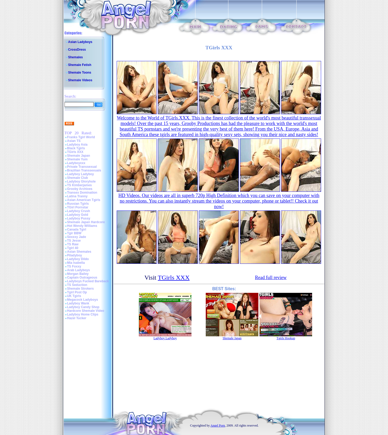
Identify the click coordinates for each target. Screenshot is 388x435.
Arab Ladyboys (78, 270)
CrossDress (77, 49)
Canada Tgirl (76, 229)
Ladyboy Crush (78, 211)
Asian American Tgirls (83, 200)
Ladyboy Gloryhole (81, 181)
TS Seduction (77, 285)
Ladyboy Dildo (78, 259)
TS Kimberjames (79, 185)
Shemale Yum (77, 159)
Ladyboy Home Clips (83, 314)
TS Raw (72, 244)
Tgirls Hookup (286, 338)
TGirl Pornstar (78, 207)
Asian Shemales (79, 252)
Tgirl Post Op (77, 292)
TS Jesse (74, 240)
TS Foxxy (74, 266)
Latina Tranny (77, 196)
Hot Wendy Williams (82, 226)
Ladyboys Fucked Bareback (88, 281)
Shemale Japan (78, 155)
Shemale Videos (80, 80)
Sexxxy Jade (76, 237)
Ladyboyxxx (76, 163)
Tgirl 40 (72, 248)
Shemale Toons (79, 72)
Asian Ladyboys (80, 42)
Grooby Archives (79, 189)
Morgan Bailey (78, 274)
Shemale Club (77, 178)
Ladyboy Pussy (78, 218)
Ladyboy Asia (77, 144)
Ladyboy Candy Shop (83, 307)
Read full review (271, 277)
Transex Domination (82, 192)
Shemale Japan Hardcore (86, 222)
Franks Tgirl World (81, 137)
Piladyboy (74, 255)
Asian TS (74, 141)
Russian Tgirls (78, 203)
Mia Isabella (76, 263)
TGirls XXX (75, 152)
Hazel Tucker (76, 318)
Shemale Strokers (80, 288)
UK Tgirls (74, 296)
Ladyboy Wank (78, 303)
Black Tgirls (76, 148)
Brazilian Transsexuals (84, 170)
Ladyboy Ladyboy (80, 174)
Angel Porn (217, 425)
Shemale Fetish (79, 65)
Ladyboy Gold (77, 215)
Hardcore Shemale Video (85, 311)
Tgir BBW (74, 233)
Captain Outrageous (82, 277)
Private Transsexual (82, 167)
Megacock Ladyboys (82, 300)
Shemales (75, 57)
